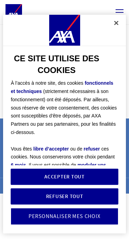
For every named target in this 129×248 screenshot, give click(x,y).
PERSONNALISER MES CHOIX (64, 216)
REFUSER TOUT (64, 196)
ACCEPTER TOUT (64, 176)
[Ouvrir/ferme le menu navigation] (119, 13)
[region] (64, 124)
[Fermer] (116, 23)
